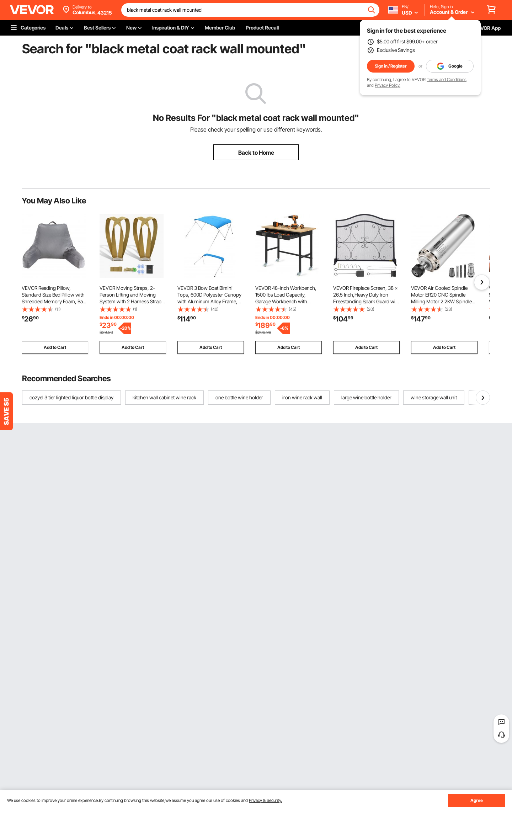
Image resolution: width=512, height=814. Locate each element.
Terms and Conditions (446, 79)
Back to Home (256, 152)
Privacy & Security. (265, 800)
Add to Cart (55, 347)
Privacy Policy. (387, 85)
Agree (476, 800)
